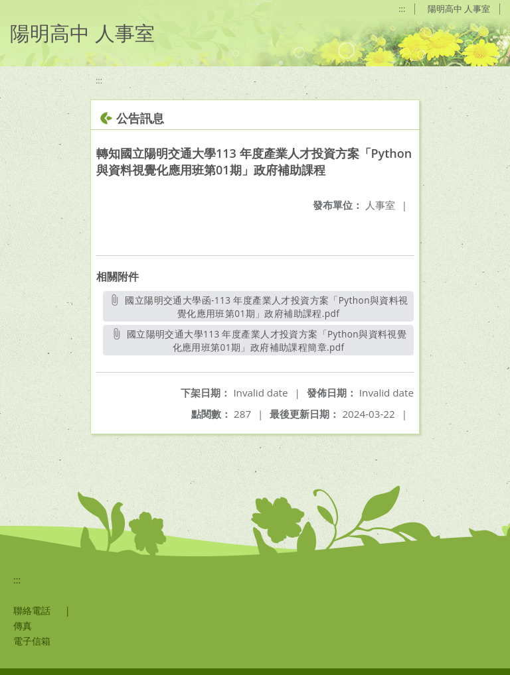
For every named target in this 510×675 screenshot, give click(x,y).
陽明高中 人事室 (459, 9)
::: (401, 9)
